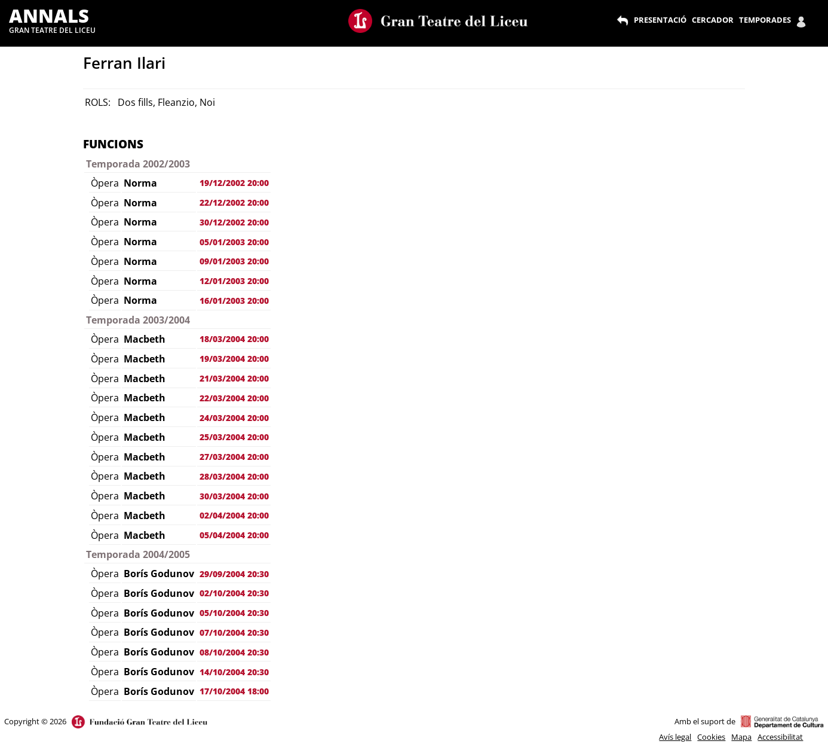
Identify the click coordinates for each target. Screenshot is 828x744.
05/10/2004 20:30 (234, 612)
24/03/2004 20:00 (234, 417)
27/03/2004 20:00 (234, 456)
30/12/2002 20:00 (234, 222)
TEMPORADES (765, 19)
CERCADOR (713, 19)
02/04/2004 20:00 (234, 515)
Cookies (711, 736)
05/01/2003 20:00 (234, 242)
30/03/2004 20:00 (234, 496)
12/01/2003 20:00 (234, 280)
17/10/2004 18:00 (234, 691)
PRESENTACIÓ (660, 19)
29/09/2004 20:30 (234, 574)
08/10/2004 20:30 (234, 652)
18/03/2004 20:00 (234, 338)
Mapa (741, 736)
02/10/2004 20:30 (234, 593)
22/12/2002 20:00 (234, 202)
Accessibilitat (780, 736)
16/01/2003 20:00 (234, 300)
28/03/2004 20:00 (234, 476)
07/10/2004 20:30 (234, 632)
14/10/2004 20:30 (234, 672)
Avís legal (675, 736)
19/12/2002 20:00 (234, 182)
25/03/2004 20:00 (234, 437)
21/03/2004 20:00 (234, 378)
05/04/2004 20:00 (234, 535)
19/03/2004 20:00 (234, 358)
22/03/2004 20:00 (234, 398)
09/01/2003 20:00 (234, 261)
